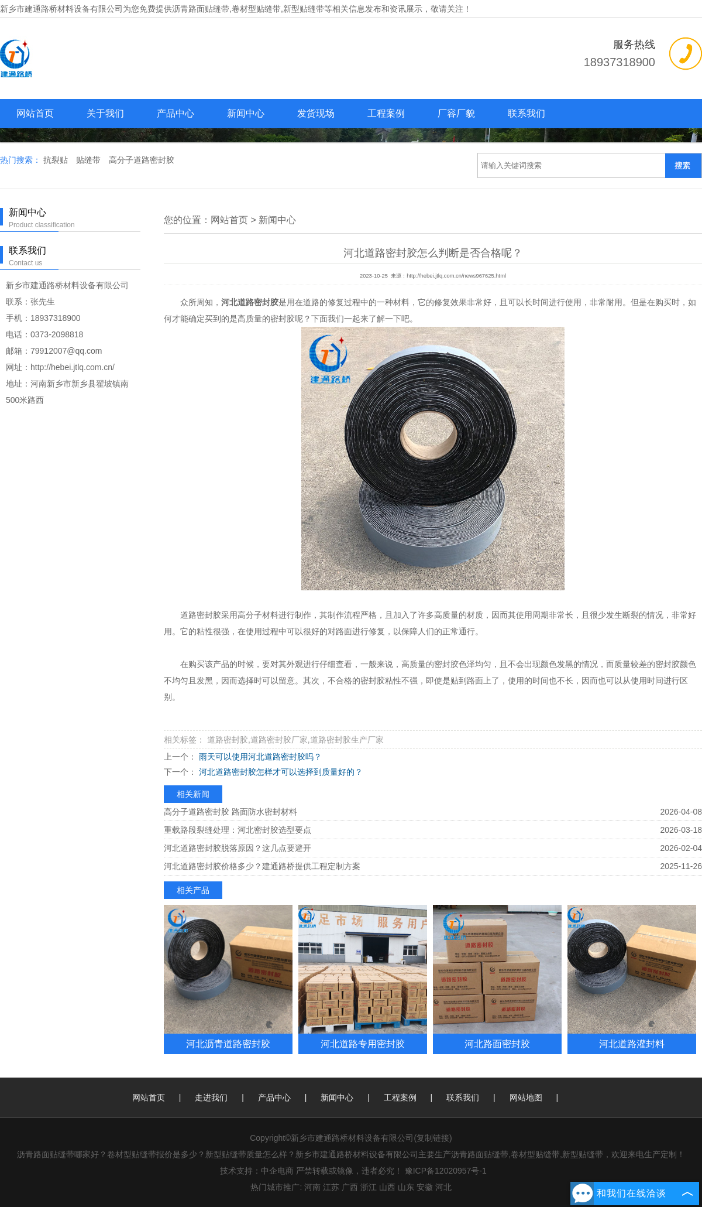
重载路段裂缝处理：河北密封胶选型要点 (237, 830)
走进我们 (211, 1097)
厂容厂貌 (456, 113)
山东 (406, 1187)
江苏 (331, 1187)
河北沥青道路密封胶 (228, 1043)
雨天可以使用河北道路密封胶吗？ (259, 756)
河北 (443, 1187)
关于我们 (105, 113)
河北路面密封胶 (497, 1043)
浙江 (368, 1187)
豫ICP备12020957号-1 (446, 1170)
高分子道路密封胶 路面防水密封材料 (230, 811)
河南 (312, 1187)
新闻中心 (245, 113)
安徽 (425, 1187)
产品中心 (175, 113)
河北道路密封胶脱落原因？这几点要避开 (237, 848)
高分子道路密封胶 (141, 160)
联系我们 (526, 113)
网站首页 (35, 113)
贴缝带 (89, 160)
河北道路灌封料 (632, 1043)
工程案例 (386, 113)
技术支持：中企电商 (257, 1170)
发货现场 (316, 113)
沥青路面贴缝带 (200, 8)
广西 (350, 1187)
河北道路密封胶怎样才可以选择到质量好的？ (280, 772)
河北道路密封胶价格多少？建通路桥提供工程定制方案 (262, 866)
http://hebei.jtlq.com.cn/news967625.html (456, 276)
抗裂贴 (56, 160)
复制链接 (433, 1138)
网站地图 (526, 1097)
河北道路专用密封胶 (363, 1043)
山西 (387, 1187)
